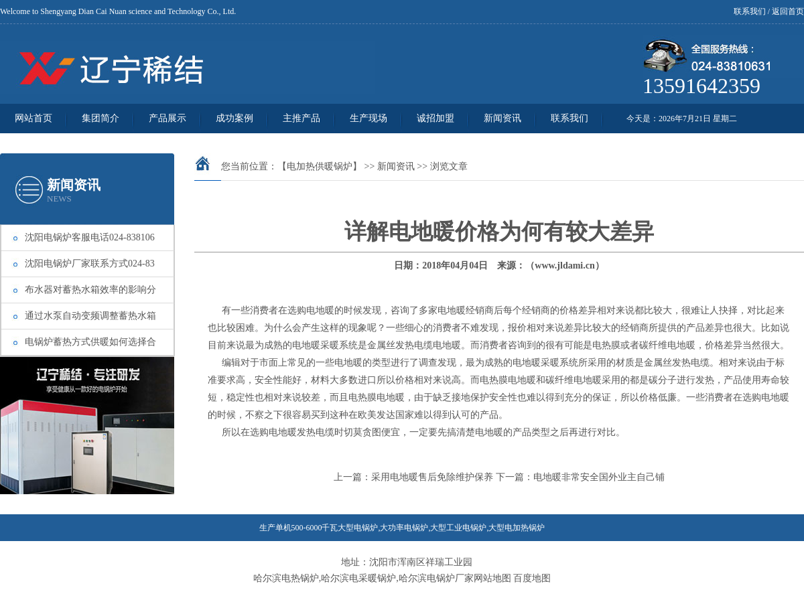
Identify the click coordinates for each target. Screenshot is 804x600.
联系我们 (750, 11)
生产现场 (368, 118)
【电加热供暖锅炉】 (319, 166)
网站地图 (492, 578)
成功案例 (234, 118)
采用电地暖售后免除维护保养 (432, 477)
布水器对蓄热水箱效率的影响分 (90, 290)
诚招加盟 (435, 118)
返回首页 (788, 11)
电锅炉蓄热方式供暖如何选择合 (90, 342)
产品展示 (167, 118)
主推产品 (301, 118)
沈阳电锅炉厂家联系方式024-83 (90, 263)
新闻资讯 (502, 118)
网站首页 (33, 118)
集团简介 (100, 118)
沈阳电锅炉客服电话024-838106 (90, 237)
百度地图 (532, 578)
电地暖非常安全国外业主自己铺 (599, 477)
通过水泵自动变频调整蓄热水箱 (90, 316)
